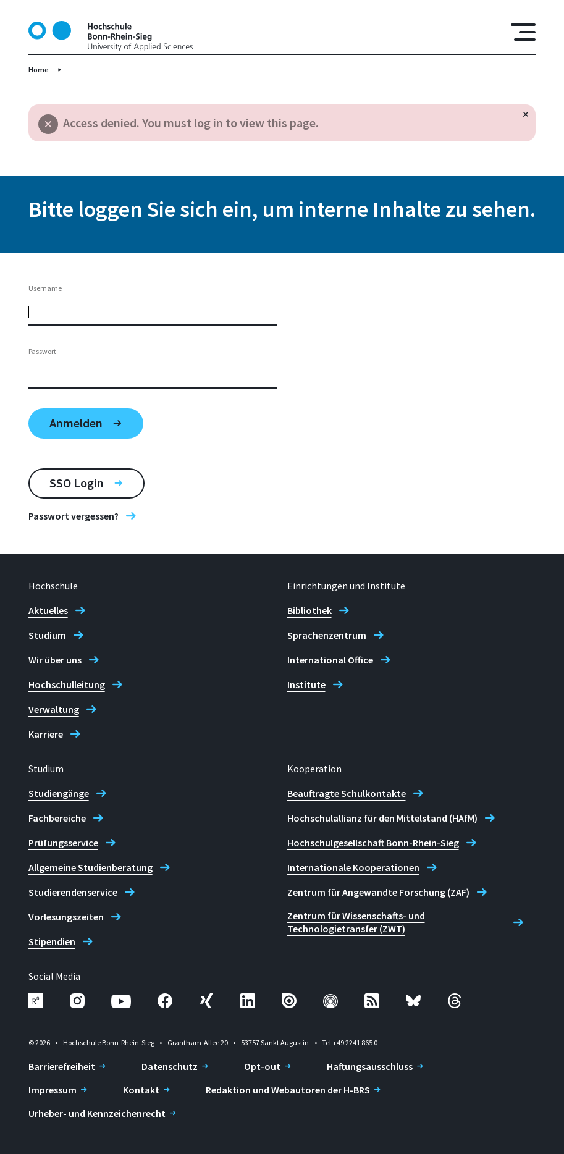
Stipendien (51, 941)
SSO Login (76, 483)
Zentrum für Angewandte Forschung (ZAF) (378, 892)
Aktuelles (48, 610)
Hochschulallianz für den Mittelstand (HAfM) (382, 818)
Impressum (52, 1090)
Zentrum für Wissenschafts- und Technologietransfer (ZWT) (356, 922)
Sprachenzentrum (326, 635)
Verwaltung (53, 709)
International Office (330, 660)
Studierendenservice (72, 892)
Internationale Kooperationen (353, 867)
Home (38, 69)
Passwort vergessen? (73, 516)
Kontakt (141, 1090)
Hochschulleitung (66, 684)
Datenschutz (169, 1066)
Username (45, 288)
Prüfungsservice (63, 842)
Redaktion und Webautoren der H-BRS (288, 1090)
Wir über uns (55, 660)
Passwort (42, 351)
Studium (47, 635)
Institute (306, 684)
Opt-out (262, 1066)
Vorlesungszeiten (66, 917)
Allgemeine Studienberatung (90, 867)
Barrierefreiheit (61, 1066)
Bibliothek (309, 610)
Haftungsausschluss (370, 1066)
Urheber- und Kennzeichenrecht (97, 1113)
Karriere (45, 734)
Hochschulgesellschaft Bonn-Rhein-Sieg (373, 842)
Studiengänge (58, 793)
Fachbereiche (57, 818)
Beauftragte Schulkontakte (346, 793)
